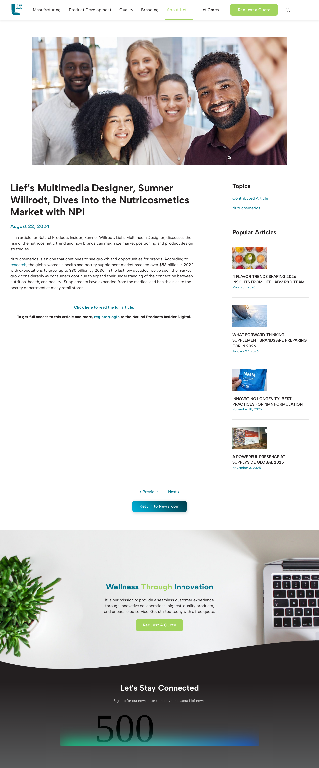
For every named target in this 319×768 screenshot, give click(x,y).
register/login (107, 317)
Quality (126, 9)
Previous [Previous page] (149, 491)
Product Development (90, 9)
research (18, 264)
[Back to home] (16, 10)
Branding (150, 9)
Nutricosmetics (246, 208)
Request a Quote (254, 9)
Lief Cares (209, 9)
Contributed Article (250, 198)
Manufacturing (47, 9)
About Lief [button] (179, 9)
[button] (287, 10)
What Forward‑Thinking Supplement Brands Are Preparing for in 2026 (269, 340)
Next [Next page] (173, 491)
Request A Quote (159, 625)
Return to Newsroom (159, 506)
